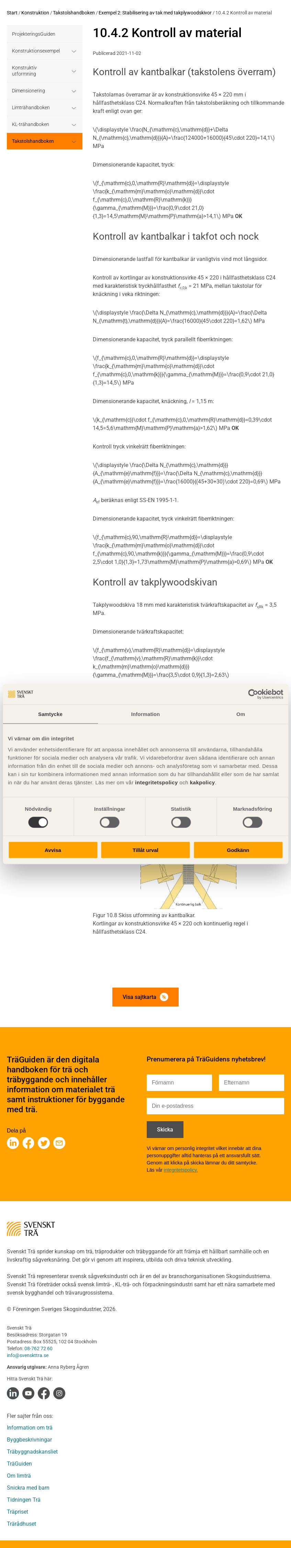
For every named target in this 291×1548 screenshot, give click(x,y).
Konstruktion (35, 12)
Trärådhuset (21, 1524)
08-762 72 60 (38, 1348)
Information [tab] (145, 714)
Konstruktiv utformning (24, 71)
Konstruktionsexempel (36, 51)
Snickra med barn (28, 1487)
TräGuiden (19, 1463)
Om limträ (19, 1475)
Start (12, 12)
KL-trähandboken (30, 124)
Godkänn (238, 850)
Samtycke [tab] (50, 714)
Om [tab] (240, 714)
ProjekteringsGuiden (33, 34)
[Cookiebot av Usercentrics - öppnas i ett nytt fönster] (253, 694)
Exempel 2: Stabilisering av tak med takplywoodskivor (155, 12)
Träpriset (17, 1512)
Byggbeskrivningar (29, 1439)
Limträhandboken (31, 107)
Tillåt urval (145, 850)
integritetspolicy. (181, 1170)
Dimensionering (28, 90)
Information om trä (30, 1427)
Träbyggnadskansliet (32, 1451)
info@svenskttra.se (27, 1355)
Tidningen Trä (24, 1499)
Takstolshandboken (74, 12)
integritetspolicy (156, 782)
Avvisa (53, 850)
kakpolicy (202, 782)
